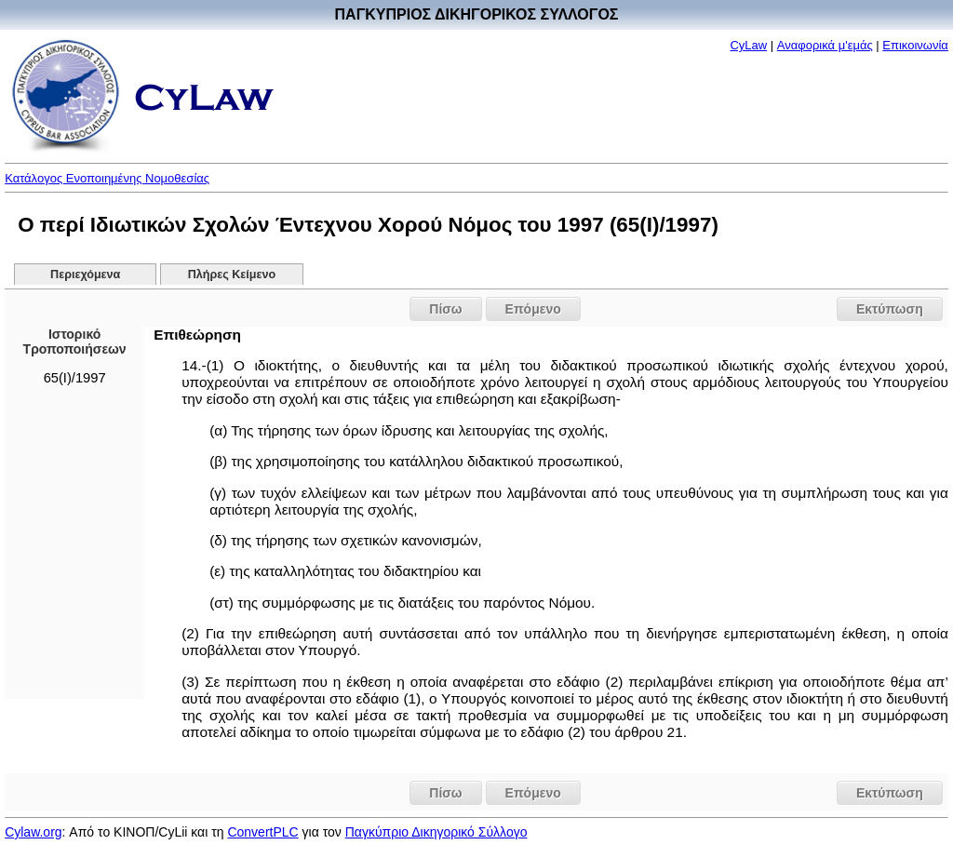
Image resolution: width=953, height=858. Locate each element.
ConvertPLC (262, 831)
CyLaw (748, 45)
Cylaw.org (33, 831)
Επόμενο (533, 309)
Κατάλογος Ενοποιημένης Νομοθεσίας (107, 178)
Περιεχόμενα (85, 274)
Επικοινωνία (915, 45)
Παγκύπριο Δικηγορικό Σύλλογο (436, 831)
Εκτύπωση (889, 309)
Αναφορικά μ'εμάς (825, 45)
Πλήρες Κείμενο (232, 274)
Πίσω (445, 309)
